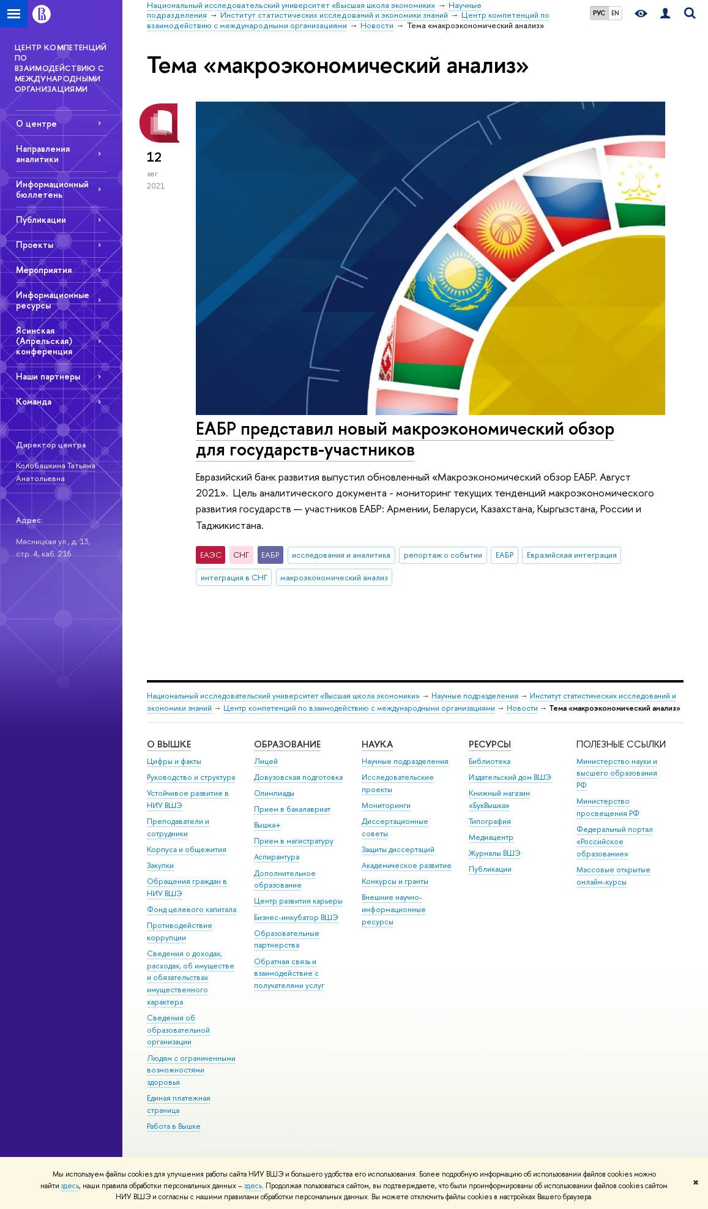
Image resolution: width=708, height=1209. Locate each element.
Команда (33, 401)
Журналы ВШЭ (495, 853)
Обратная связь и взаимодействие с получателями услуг (289, 973)
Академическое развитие (407, 865)
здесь (70, 1186)
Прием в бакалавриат (292, 809)
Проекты (34, 244)
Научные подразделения (474, 696)
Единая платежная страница (179, 1104)
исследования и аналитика (341, 554)
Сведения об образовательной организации (178, 1029)
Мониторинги (386, 805)
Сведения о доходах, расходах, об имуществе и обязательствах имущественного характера (190, 977)
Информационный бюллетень (52, 189)
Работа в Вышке (174, 1126)
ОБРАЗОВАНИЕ (287, 744)
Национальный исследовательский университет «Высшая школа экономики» (283, 696)
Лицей (266, 761)
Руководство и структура (191, 777)
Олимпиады (274, 793)
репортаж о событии (443, 554)
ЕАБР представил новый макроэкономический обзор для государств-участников (405, 439)
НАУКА (377, 744)
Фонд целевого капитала (191, 909)
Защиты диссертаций (398, 849)
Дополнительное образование (285, 879)
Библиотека (489, 761)
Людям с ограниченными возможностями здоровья (191, 1070)
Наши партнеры (48, 376)
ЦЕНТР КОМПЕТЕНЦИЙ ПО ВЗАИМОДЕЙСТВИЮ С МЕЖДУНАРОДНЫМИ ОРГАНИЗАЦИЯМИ (61, 68)
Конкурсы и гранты (395, 881)
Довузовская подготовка (298, 777)
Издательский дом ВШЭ (510, 777)
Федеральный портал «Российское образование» (614, 841)
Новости (522, 708)
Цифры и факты (174, 761)
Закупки (160, 865)
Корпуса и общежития (186, 849)
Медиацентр (491, 837)
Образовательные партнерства (286, 939)
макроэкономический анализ (333, 577)
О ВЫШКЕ (169, 744)
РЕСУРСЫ (490, 744)
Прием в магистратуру (294, 841)
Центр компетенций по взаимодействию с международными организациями (359, 708)
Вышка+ (267, 825)
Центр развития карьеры (298, 901)
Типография (490, 821)
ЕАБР (504, 554)
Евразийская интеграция (572, 554)
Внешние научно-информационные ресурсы (394, 909)
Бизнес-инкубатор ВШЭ (296, 917)
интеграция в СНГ (234, 577)
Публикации (41, 219)
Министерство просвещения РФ (607, 807)
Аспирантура (276, 857)
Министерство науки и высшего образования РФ (616, 773)
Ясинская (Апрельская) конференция (44, 340)
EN (615, 13)
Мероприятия (44, 269)
